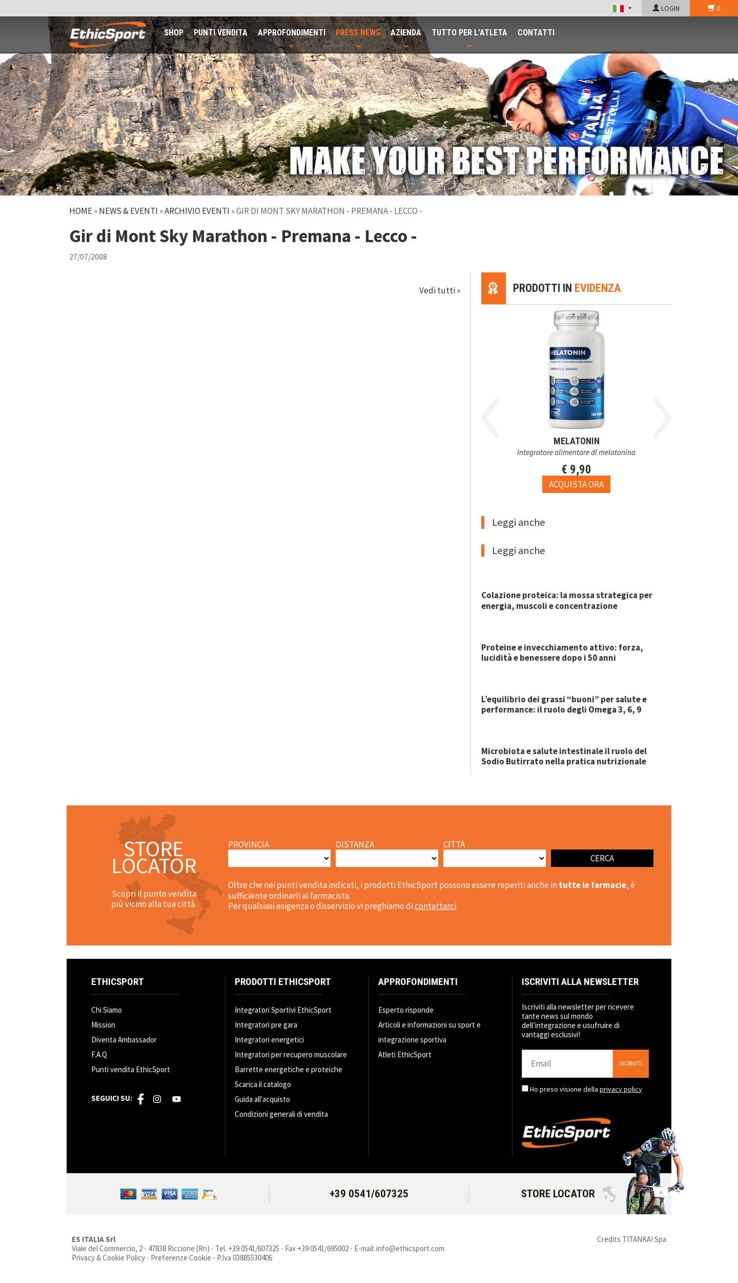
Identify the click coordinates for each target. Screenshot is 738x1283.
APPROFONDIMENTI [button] (291, 32)
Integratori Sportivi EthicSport (283, 1010)
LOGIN (666, 8)
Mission (103, 1025)
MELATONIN (577, 441)
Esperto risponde (406, 1010)
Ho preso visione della (586, 1089)
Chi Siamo (106, 1010)
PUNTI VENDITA (221, 32)
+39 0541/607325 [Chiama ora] (369, 1194)
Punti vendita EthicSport (130, 1069)
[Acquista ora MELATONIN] (576, 484)
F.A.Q (99, 1054)
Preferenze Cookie (181, 1257)
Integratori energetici (269, 1039)
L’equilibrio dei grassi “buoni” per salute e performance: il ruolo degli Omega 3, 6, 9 (564, 704)
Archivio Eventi (197, 210)
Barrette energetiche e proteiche (288, 1069)
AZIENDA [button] (406, 32)
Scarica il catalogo (263, 1084)
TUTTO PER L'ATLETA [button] (469, 32)
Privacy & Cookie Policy (108, 1257)
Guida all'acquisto (262, 1099)
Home (80, 210)
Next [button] (662, 418)
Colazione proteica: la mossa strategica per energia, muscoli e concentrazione (566, 600)
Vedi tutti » (439, 290)
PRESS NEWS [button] (358, 32)
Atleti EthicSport (405, 1054)
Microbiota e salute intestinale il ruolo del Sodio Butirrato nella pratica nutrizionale (564, 756)
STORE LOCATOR (569, 1194)
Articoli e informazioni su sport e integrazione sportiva (429, 1032)
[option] (576, 399)
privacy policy (621, 1089)
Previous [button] (490, 418)
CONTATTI (536, 32)
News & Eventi (128, 210)
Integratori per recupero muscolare (291, 1054)
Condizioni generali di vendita (281, 1114)
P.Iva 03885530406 (244, 1257)
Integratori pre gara (266, 1025)
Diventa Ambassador (124, 1039)
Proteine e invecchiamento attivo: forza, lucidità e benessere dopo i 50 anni (562, 652)
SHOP (173, 32)
